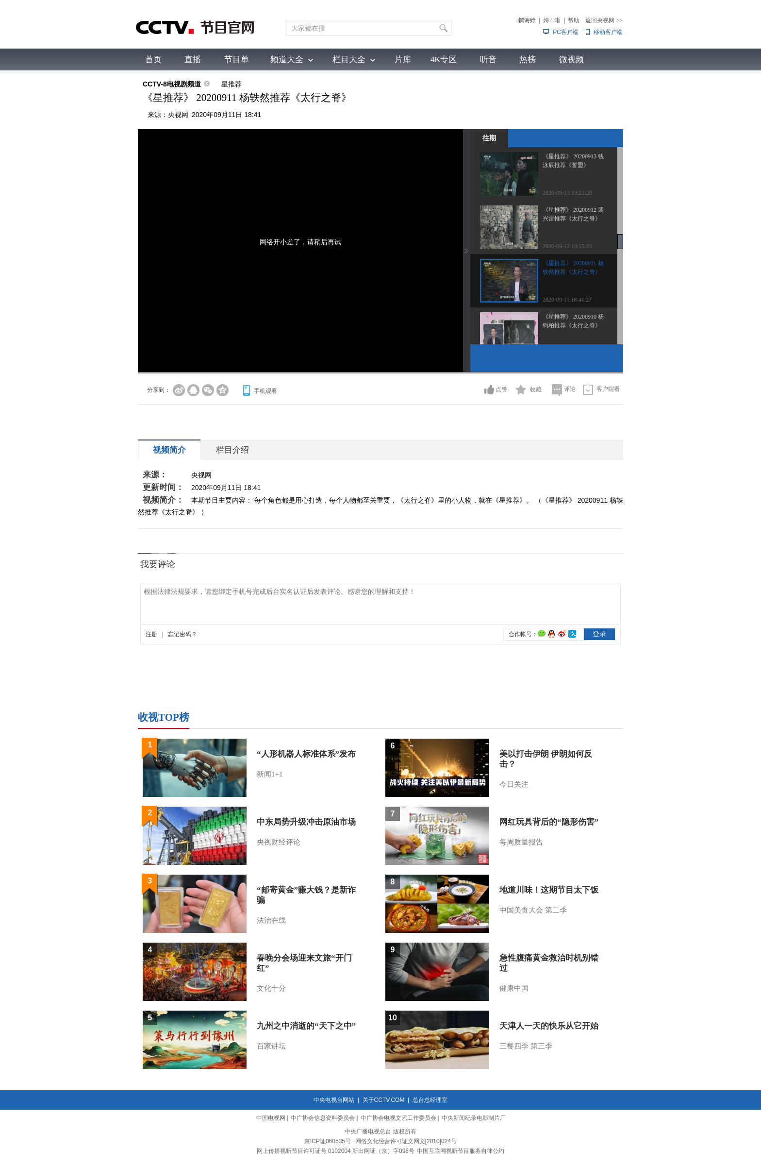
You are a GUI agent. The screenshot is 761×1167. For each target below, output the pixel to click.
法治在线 (271, 920)
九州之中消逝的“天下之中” (306, 1026)
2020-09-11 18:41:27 (567, 299)
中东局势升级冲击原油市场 (306, 822)
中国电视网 (270, 1118)
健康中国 (514, 988)
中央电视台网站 (334, 1100)
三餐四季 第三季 (525, 1046)
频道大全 (286, 59)
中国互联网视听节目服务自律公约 (460, 1151)
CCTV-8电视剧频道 (172, 84)
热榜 (527, 59)
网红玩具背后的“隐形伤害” (548, 822)
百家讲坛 (271, 1046)
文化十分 (271, 988)
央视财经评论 (278, 842)
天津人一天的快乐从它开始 (548, 1026)
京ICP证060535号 (327, 1141)
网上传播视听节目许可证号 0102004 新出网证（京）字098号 (335, 1151)
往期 (489, 138)
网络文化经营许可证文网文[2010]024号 (406, 1141)
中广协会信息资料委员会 (323, 1118)
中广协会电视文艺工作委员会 (398, 1118)
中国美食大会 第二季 (533, 910)
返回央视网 (604, 20)
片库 (403, 59)
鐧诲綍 (527, 20)
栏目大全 (348, 59)
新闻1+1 (269, 774)
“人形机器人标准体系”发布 (306, 754)
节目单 (236, 59)
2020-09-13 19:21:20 (567, 192)
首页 (153, 59)
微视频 (571, 59)
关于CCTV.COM (384, 1100)
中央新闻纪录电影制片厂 (474, 1118)
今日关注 (514, 784)
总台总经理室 (430, 1100)
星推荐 (231, 84)
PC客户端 (566, 32)
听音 (488, 59)
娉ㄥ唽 (552, 20)
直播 (192, 59)
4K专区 (443, 59)
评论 (570, 389)
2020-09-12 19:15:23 (567, 246)
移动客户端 (608, 32)
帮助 (573, 20)
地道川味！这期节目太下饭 (548, 890)
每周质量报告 (521, 842)
